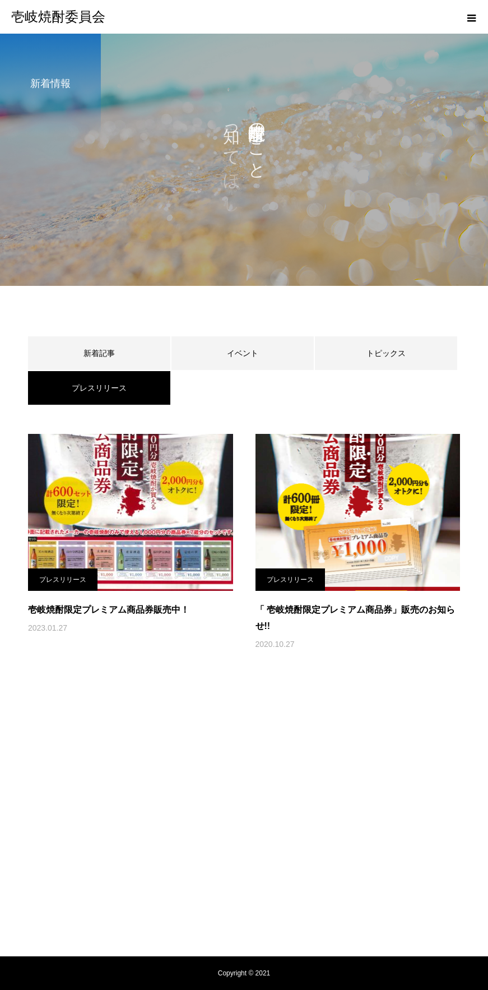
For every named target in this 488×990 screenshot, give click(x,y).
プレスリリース (62, 580)
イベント (242, 353)
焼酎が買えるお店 (400, 847)
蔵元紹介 (232, 847)
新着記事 (99, 353)
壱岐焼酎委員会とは (92, 847)
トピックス (386, 353)
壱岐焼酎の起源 (172, 847)
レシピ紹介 (284, 847)
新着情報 (336, 847)
